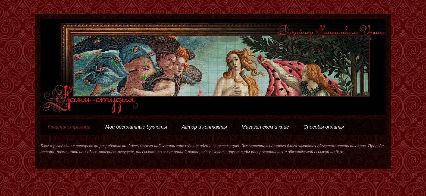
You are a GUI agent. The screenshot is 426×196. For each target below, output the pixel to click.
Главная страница (69, 127)
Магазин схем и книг (265, 127)
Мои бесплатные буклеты (136, 127)
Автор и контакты (204, 127)
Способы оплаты (323, 127)
